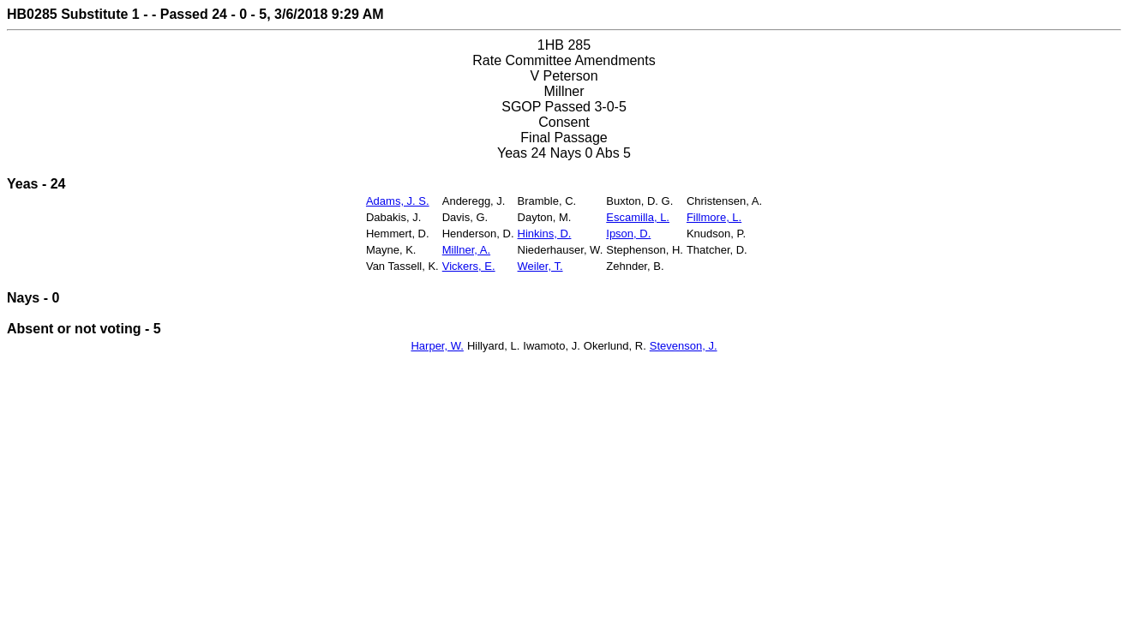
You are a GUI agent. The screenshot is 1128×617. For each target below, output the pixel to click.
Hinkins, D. (545, 233)
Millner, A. (466, 249)
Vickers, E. (468, 266)
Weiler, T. (540, 266)
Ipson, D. (628, 233)
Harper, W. (437, 345)
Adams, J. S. (397, 201)
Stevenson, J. (683, 345)
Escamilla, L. (637, 217)
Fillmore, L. (714, 217)
